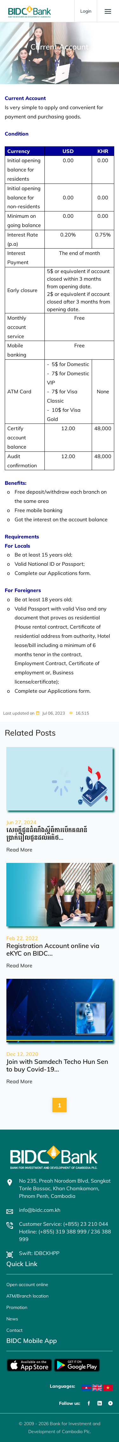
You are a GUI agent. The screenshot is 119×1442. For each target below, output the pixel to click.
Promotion (16, 1307)
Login (85, 11)
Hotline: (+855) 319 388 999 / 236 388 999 (65, 1235)
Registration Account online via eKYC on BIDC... (52, 949)
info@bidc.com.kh (39, 1210)
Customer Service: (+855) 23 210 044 (63, 1224)
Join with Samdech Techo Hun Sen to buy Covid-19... (57, 1065)
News (12, 1319)
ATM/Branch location (27, 1296)
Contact (14, 1330)
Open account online (27, 1284)
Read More (19, 849)
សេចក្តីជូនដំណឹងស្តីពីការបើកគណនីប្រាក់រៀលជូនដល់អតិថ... (46, 833)
